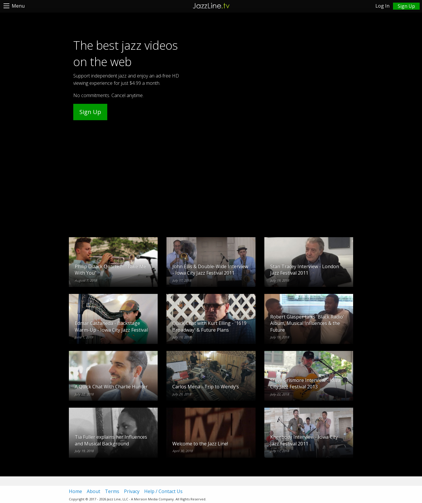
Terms (112, 491)
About (93, 491)
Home (75, 491)
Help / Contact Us (163, 491)
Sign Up (90, 112)
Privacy (131, 491)
